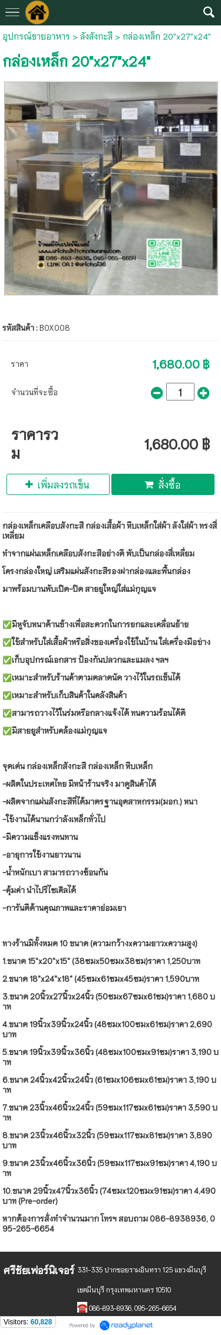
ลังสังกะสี (96, 36)
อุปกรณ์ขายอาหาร (36, 36)
